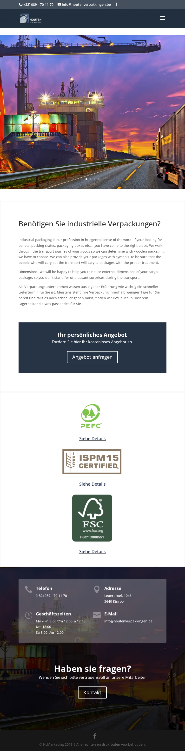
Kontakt (92, 692)
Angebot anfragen (92, 357)
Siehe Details (92, 438)
